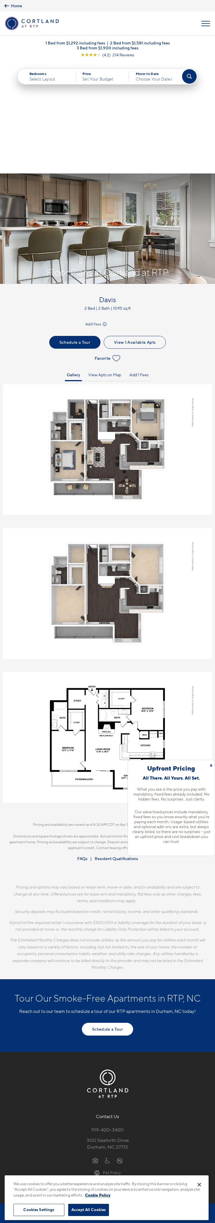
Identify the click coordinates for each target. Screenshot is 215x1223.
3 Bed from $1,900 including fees (107, 47)
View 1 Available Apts (135, 231)
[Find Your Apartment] (189, 76)
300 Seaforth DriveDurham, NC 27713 (108, 1033)
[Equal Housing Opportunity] (95, 1049)
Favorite (108, 247)
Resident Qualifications (116, 747)
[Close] (199, 1184)
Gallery (73, 263)
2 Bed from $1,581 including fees (140, 42)
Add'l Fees (96, 213)
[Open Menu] (205, 23)
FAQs (82, 747)
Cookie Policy (97, 1195)
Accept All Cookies (88, 1209)
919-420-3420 (107, 1019)
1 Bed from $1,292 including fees (75, 42)
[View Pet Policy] (107, 1062)
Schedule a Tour (74, 231)
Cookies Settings (38, 1209)
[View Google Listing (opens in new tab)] (107, 54)
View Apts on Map (104, 263)
